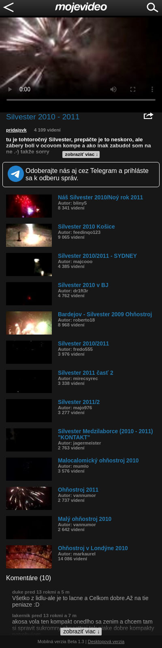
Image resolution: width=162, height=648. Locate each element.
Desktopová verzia (106, 641)
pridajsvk (16, 129)
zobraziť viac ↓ (81, 154)
